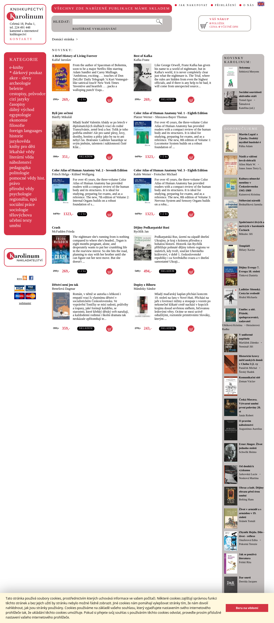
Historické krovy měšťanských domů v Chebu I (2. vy (250, 360)
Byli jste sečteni (62, 113)
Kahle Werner (142, 174)
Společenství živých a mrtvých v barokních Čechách (251, 226)
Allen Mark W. (247, 164)
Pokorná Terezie (248, 544)
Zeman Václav (247, 381)
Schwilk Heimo (248, 452)
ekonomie (18, 120)
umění (15, 225)
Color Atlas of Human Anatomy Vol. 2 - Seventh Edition (89, 170)
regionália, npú (23, 199)
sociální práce (22, 204)
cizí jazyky (19, 99)
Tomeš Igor (245, 100)
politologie (19, 172)
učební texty (20, 220)
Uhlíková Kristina (232, 325)
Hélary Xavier (247, 249)
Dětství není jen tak (65, 285)
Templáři (244, 245)
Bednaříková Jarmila (250, 204)
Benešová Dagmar (63, 289)
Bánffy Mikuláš (62, 117)
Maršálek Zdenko (249, 342)
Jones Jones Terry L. (250, 168)
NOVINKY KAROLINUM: (237, 60)
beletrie (16, 88)
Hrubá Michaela (248, 297)
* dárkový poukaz (25, 72)
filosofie (17, 125)
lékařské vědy (22, 151)
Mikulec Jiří (246, 234)
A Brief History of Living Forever (74, 56)
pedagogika (20, 167)
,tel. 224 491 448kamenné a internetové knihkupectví (24, 29)
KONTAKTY (21, 39)
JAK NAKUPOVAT (193, 5)
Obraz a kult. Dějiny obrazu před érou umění (251, 491)
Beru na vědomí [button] (247, 608)
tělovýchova (20, 215)
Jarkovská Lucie (248, 474)
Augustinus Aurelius (250, 428)
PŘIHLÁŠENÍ (225, 5)
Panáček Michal (248, 367)
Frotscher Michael (165, 174)
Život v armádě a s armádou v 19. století (250, 513)
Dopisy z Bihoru (145, 285)
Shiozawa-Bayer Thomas (171, 117)
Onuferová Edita (248, 540)
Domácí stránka (63, 39)
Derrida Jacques (248, 581)
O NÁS (248, 5)
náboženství (20, 162)
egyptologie (20, 114)
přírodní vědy (21, 188)
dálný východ (21, 109)
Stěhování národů (249, 200)
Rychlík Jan (141, 231)
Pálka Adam (246, 146)
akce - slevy (20, 77)
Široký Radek (246, 371)
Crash (56, 227)
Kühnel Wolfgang (83, 174)
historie (16, 135)
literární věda (21, 157)
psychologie (20, 193)
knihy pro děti (22, 146)
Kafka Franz (142, 60)
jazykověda (19, 141)
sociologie (18, 209)
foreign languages (25, 130)
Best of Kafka (143, 56)
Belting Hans (246, 499)
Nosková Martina (248, 478)
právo (14, 183)
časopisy (17, 104)
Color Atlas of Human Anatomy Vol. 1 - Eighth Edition (171, 113)
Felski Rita (245, 562)
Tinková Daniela (248, 275)
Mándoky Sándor (145, 289)
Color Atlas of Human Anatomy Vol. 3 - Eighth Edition (171, 170)
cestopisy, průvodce (27, 93)
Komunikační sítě (249, 377)
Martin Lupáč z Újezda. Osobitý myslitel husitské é (250, 138)
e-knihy (16, 67)
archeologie (20, 83)
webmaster (25, 303)
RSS (22, 279)
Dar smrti (245, 577)
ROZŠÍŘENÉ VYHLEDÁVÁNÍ (95, 28)
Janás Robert (246, 415)
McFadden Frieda (63, 231)
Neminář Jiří (246, 346)
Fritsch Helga (60, 174)
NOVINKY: (62, 50)
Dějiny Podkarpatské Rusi (151, 227)
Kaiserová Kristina (249, 194)
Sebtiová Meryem (249, 71)
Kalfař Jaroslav (61, 60)
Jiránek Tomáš (247, 521)
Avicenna (244, 67)
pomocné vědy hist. (27, 178)
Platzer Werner (143, 117)
